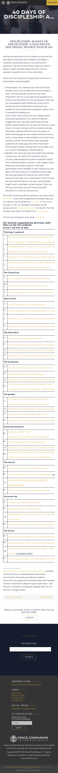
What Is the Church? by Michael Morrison (28, 468)
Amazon (36, 202)
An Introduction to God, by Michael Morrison (29, 279)
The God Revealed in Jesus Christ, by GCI (27, 286)
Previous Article (13, 597)
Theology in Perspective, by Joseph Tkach (28, 252)
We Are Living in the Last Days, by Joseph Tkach (31, 549)
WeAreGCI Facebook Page (24, 709)
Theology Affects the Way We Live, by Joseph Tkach (33, 247)
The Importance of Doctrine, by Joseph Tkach (30, 384)
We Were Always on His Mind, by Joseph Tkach (30, 293)
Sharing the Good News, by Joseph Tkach (28, 414)
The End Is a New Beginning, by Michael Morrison (31, 537)
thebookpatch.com (26, 208)
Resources (16, 693)
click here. (8, 199)
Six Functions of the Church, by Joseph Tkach (30, 475)
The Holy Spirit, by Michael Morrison (25, 339)
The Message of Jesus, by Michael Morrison (28, 404)
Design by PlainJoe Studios (28, 770)
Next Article (46, 597)
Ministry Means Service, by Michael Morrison (29, 491)
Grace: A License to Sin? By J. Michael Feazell (29, 457)
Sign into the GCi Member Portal (26, 685)
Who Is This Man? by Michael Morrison (26, 305)
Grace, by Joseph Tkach (19, 432)
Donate (29, 618)
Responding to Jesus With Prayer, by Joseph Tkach (32, 514)
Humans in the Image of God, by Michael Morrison (32, 448)
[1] (48, 60)
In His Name (14, 519)
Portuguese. (42, 211)
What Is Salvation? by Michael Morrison (27, 442)
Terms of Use (18, 695)
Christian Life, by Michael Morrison (24, 503)
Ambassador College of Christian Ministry (25, 571)
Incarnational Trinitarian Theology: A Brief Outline (31, 389)
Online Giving (52, 2)
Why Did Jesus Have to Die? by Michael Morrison (31, 327)
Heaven (12, 554)
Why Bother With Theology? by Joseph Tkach (30, 237)
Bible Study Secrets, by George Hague (26, 374)
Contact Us (17, 700)
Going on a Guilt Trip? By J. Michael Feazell (28, 437)
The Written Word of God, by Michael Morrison (30, 368)
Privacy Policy (18, 698)
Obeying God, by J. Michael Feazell (24, 509)
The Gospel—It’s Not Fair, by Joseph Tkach (28, 399)
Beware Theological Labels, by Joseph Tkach (29, 268)
